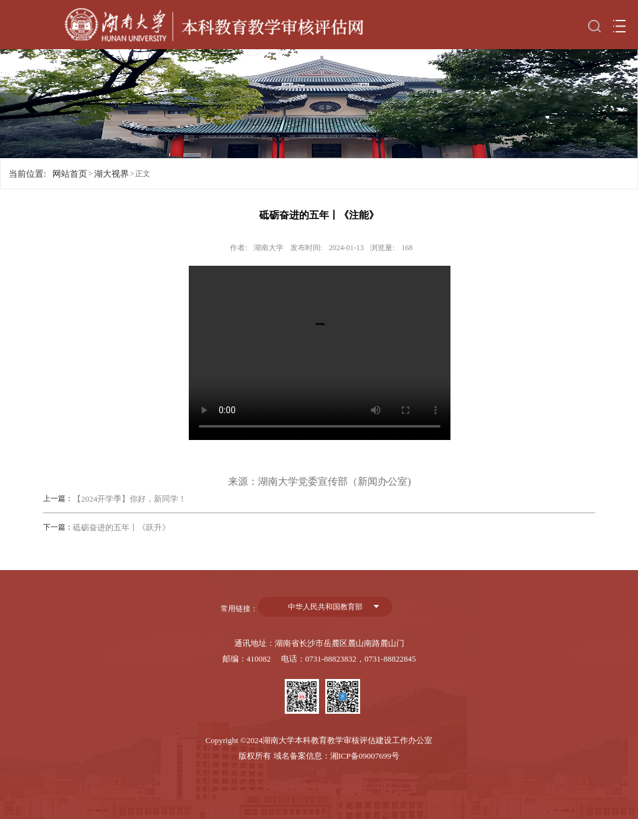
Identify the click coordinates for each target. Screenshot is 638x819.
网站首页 (69, 174)
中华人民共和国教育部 (325, 606)
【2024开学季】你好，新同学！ (129, 499)
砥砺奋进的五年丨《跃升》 (121, 527)
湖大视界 (111, 174)
